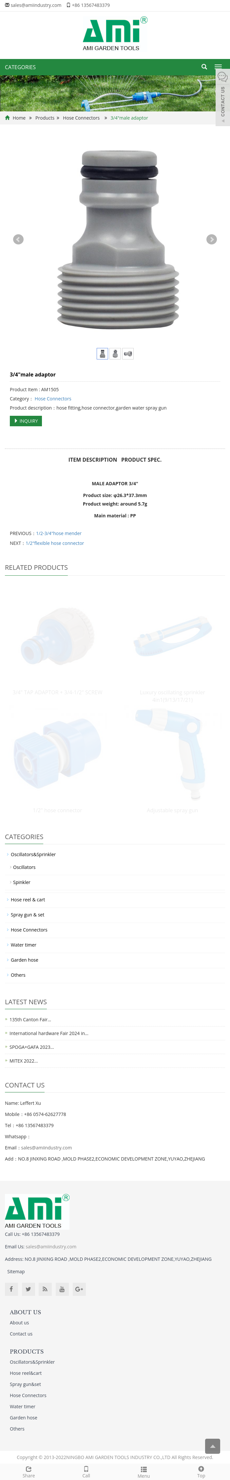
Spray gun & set (27, 915)
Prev (18, 239)
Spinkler (21, 882)
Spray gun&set (25, 1384)
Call (86, 1471)
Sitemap (16, 1271)
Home (19, 118)
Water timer (23, 945)
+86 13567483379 (91, 5)
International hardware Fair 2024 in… (49, 1033)
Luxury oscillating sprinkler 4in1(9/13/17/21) (172, 696)
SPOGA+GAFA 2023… (32, 1047)
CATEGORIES (20, 67)
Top (201, 1471)
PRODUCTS (27, 1351)
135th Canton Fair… (30, 1019)
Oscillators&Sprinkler (33, 854)
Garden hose (24, 960)
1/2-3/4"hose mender (59, 533)
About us (19, 1322)
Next (211, 239)
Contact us (21, 1334)
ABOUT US (25, 1312)
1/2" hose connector (57, 810)
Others (18, 975)
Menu (144, 1471)
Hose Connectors (81, 118)
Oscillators (24, 867)
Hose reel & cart (28, 899)
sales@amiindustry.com (36, 5)
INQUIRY (26, 421)
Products (44, 118)
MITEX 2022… (24, 1061)
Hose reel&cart (26, 1373)
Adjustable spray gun (172, 810)
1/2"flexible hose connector (55, 543)
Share (29, 1471)
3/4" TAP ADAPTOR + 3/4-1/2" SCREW (58, 692)
